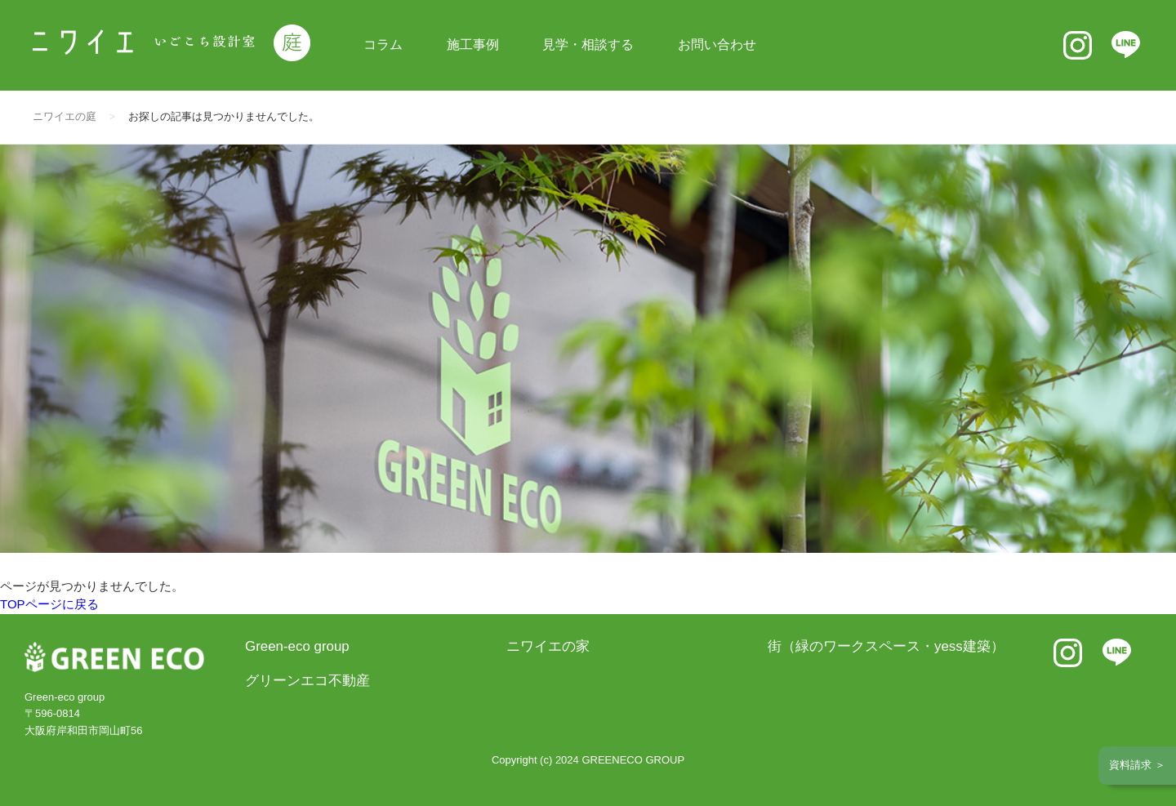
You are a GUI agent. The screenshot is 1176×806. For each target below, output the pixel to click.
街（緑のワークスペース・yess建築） (886, 646)
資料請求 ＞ (1137, 765)
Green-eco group (297, 646)
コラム (383, 44)
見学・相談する (588, 44)
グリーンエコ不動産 (307, 680)
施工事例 (473, 44)
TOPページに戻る (49, 604)
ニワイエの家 (548, 646)
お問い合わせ (717, 44)
